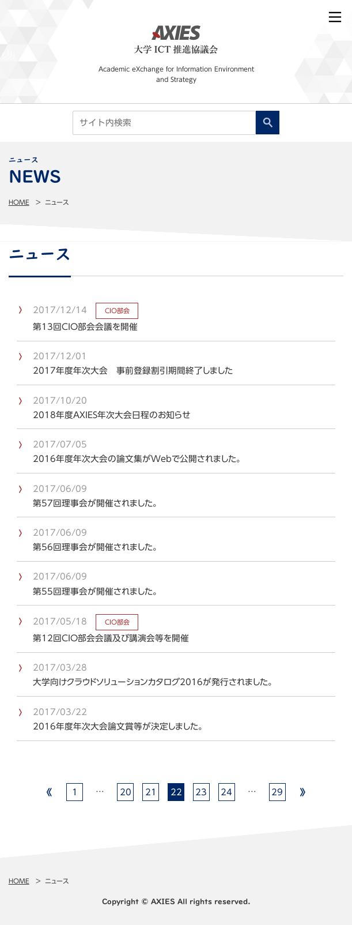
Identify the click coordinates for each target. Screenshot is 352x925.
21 (151, 792)
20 (125, 792)
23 (201, 792)
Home (19, 202)
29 (277, 792)
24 (226, 792)
